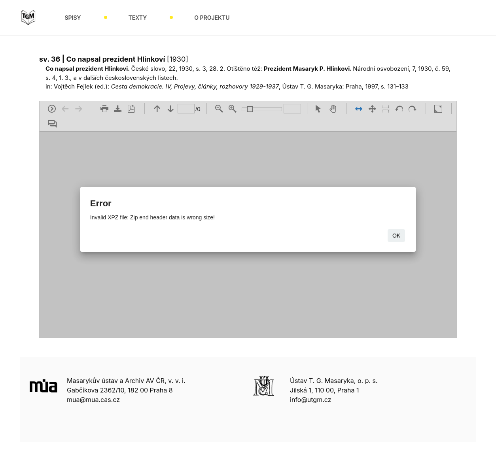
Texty (138, 17)
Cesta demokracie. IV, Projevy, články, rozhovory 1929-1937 (195, 86)
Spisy (72, 17)
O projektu (211, 17)
